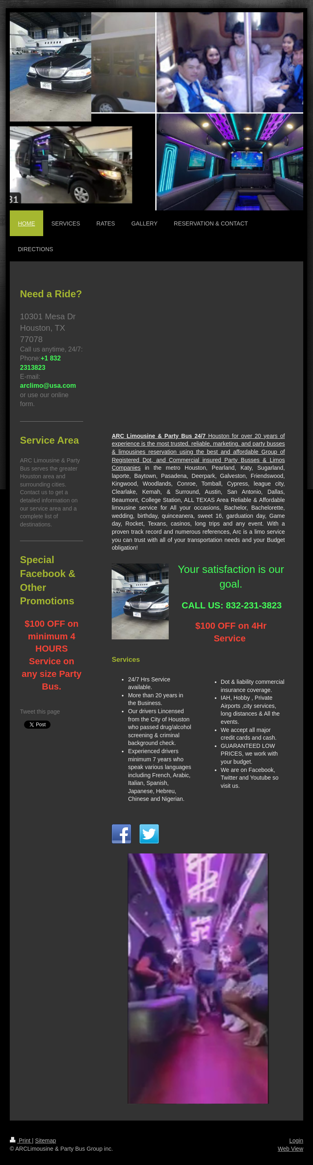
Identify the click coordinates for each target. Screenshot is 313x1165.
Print (21, 1140)
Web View (290, 1148)
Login (296, 1140)
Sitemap (45, 1140)
